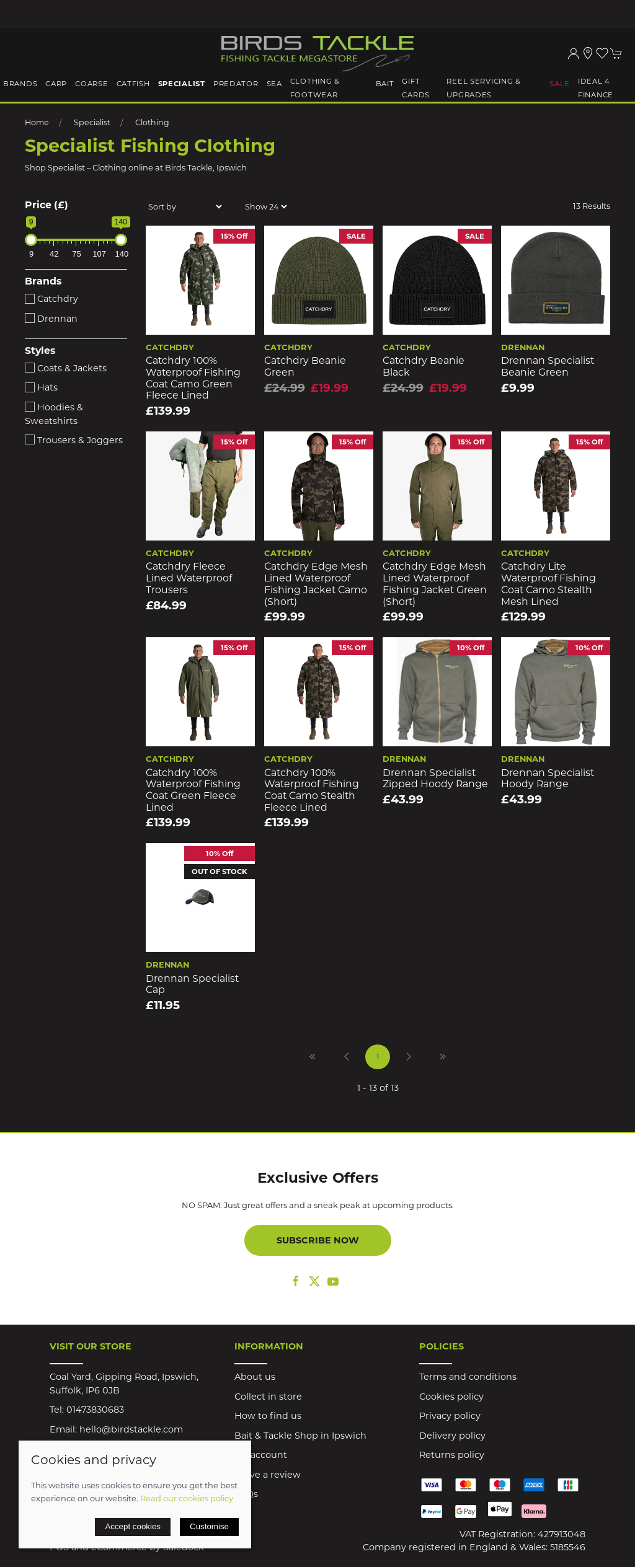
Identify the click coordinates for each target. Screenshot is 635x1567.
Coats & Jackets (66, 368)
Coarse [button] (91, 83)
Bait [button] (385, 83)
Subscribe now (318, 1240)
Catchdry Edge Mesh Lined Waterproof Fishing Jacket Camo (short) (316, 583)
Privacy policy (450, 1415)
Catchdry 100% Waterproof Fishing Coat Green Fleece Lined (193, 790)
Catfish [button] (133, 83)
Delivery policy (452, 1435)
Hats (41, 387)
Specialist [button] (181, 83)
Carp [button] (56, 83)
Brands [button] (20, 83)
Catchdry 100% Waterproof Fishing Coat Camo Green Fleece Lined (193, 378)
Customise (209, 1526)
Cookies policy (451, 1396)
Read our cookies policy (186, 1498)
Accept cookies (133, 1526)
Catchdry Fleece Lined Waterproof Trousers (189, 577)
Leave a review (267, 1474)
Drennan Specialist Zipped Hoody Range (435, 778)
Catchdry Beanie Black (423, 366)
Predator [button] (236, 83)
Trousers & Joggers (74, 440)
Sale (559, 83)
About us (254, 1376)
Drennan (51, 318)
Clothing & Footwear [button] (315, 88)
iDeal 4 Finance (595, 88)
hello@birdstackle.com (131, 1429)
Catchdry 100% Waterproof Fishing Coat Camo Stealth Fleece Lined (311, 790)
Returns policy (451, 1454)
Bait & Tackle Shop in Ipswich (300, 1435)
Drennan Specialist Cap (192, 984)
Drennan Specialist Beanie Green (547, 366)
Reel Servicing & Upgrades (483, 88)
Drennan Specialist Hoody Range (547, 778)
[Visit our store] (588, 53)
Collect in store (268, 1396)
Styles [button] (40, 350)
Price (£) (46, 205)
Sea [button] (274, 83)
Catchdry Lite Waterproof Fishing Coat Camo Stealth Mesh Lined (548, 583)
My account (260, 1454)
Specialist (92, 122)
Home (37, 122)
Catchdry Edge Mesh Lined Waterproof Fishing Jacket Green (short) (435, 583)
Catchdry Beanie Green (305, 366)
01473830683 (95, 1409)
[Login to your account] (573, 53)
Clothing (152, 122)
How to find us (267, 1415)
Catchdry (51, 298)
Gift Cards (416, 88)
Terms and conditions (468, 1376)
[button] (602, 53)
